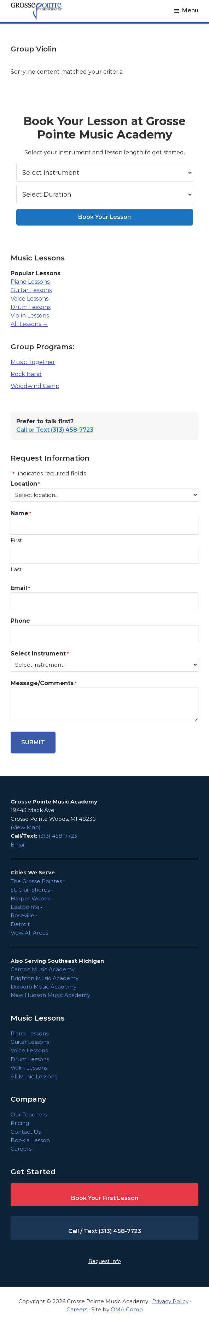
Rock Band (26, 374)
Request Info (104, 1261)
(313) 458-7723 (58, 835)
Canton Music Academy (43, 969)
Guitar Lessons (31, 290)
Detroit (20, 924)
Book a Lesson (30, 1140)
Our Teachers (29, 1114)
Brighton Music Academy (45, 978)
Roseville (22, 915)
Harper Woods (30, 898)
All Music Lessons (34, 1076)
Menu (190, 10)
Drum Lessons (31, 307)
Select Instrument (40, 654)
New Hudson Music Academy (50, 995)
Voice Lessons (29, 298)
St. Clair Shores (30, 889)
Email (20, 588)
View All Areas (29, 932)
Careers (21, 1148)
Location (25, 484)
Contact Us (26, 1131)
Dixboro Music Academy (43, 986)
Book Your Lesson (104, 217)
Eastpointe (25, 907)
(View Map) (26, 827)
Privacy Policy (170, 1301)
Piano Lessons (30, 281)
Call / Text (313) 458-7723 (104, 1231)
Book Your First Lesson (104, 1198)
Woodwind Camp (35, 386)
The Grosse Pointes (36, 881)
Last (16, 569)
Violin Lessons (30, 315)
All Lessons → (29, 324)
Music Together (33, 362)
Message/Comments (43, 683)
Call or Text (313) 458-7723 (54, 429)
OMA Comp (127, 1309)
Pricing (20, 1123)
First (16, 540)
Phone (20, 620)
